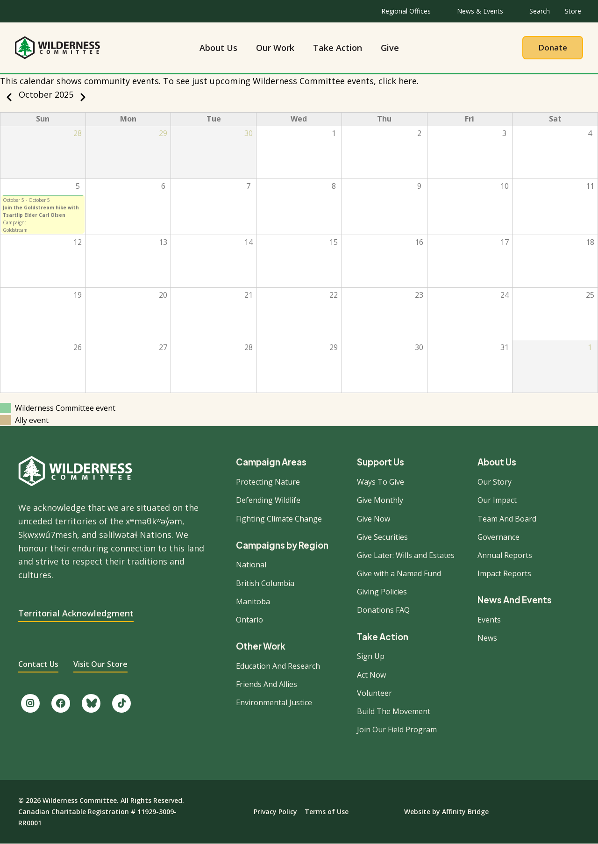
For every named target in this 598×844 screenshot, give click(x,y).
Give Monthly (380, 500)
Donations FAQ (383, 610)
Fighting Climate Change (279, 519)
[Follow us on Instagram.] (30, 703)
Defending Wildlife (268, 500)
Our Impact (497, 500)
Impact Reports (504, 573)
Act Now (371, 675)
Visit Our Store (100, 664)
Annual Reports (504, 555)
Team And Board (506, 519)
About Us (218, 47)
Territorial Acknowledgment (76, 613)
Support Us (380, 462)
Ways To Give (380, 482)
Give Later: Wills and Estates (406, 555)
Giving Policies (382, 592)
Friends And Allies (266, 684)
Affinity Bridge (465, 811)
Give (390, 47)
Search (539, 11)
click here (397, 80)
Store (573, 11)
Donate (552, 47)
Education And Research (278, 666)
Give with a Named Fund (399, 573)
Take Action (337, 47)
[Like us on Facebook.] (60, 703)
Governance (498, 537)
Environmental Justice (274, 702)
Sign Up (370, 656)
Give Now (373, 519)
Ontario (249, 620)
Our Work (275, 47)
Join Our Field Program (397, 729)
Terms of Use (327, 811)
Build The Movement (393, 711)
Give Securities (382, 537)
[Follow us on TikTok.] (121, 703)
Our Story (494, 482)
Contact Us (38, 664)
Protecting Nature (268, 482)
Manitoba (253, 601)
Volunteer (374, 693)
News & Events (480, 11)
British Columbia (265, 583)
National (251, 564)
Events (489, 620)
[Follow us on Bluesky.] (91, 703)
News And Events (514, 600)
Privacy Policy (275, 811)
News (487, 638)
